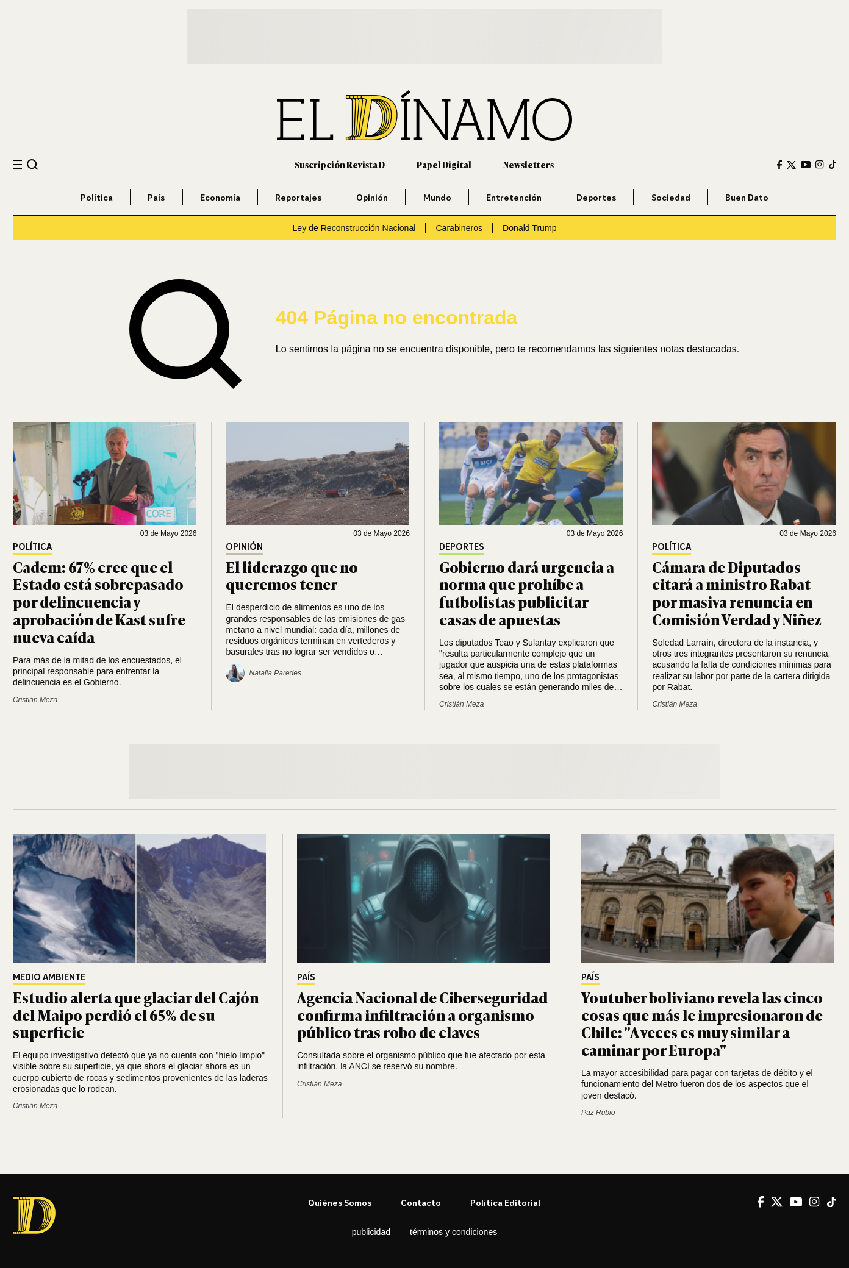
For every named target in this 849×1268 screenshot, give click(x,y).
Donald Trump (529, 228)
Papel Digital (444, 164)
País (156, 197)
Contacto (421, 1202)
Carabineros (458, 228)
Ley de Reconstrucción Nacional (353, 228)
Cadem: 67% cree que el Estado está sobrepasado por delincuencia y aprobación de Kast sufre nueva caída (99, 601)
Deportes (596, 197)
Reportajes (298, 197)
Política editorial (505, 1202)
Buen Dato (746, 197)
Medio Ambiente (49, 977)
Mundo (437, 197)
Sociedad (670, 197)
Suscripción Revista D (340, 164)
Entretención (514, 197)
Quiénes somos (339, 1202)
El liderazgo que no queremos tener (292, 575)
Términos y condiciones (453, 1232)
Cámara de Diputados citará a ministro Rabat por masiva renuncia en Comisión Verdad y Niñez (737, 593)
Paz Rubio (598, 1112)
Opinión (372, 197)
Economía (220, 197)
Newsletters (528, 164)
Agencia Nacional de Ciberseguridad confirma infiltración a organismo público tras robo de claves (422, 1014)
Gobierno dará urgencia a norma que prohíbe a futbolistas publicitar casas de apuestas (526, 593)
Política (97, 197)
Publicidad (371, 1232)
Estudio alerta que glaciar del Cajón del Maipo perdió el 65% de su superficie (136, 1014)
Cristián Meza (35, 700)
